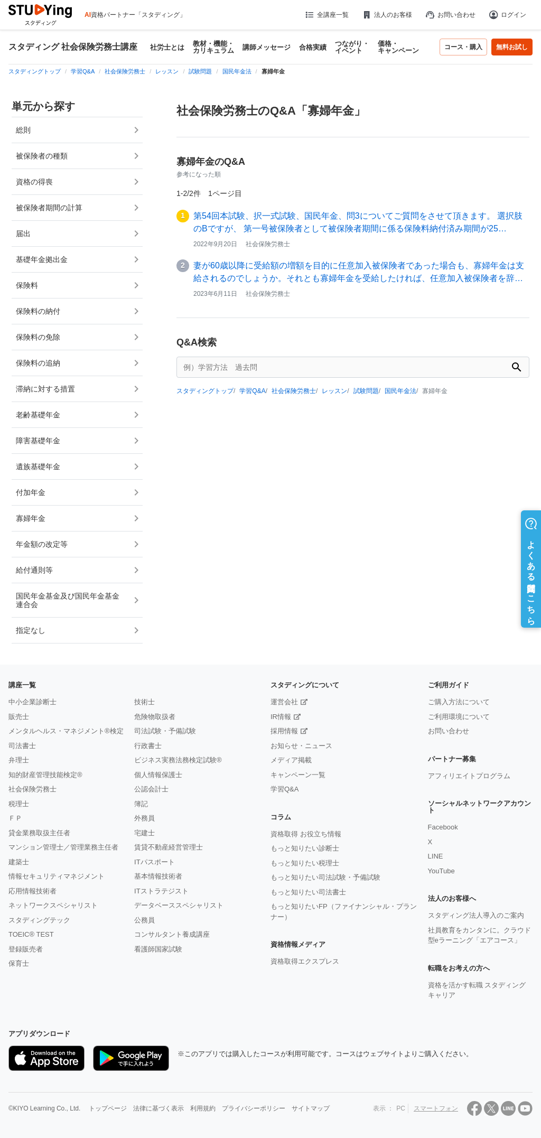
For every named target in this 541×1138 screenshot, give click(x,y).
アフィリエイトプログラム (469, 776)
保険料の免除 (38, 337)
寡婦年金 (30, 518)
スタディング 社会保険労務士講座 (72, 47)
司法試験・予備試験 (165, 731)
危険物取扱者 (154, 717)
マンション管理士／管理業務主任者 (63, 847)
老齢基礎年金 (38, 415)
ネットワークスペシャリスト (53, 905)
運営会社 (284, 702)
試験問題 (366, 391)
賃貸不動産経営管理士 (168, 847)
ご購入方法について (459, 702)
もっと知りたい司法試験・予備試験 (325, 877)
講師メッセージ (266, 47)
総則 (23, 130)
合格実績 (313, 47)
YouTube (441, 871)
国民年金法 (400, 391)
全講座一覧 (326, 15)
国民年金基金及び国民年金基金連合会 (67, 600)
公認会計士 (151, 789)
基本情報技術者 (158, 876)
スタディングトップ (205, 391)
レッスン (334, 391)
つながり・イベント (352, 47)
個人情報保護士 (158, 775)
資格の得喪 (34, 182)
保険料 (27, 285)
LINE (435, 856)
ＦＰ (15, 818)
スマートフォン (436, 1108)
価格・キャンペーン (398, 47)
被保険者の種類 (42, 156)
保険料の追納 (38, 363)
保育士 (18, 963)
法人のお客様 (386, 15)
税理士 (18, 804)
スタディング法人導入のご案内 (476, 915)
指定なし (30, 630)
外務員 (144, 818)
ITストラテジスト (161, 891)
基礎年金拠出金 (42, 259)
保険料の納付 (38, 311)
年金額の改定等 (42, 544)
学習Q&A (252, 391)
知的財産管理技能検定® (45, 775)
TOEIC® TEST (31, 934)
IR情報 (280, 717)
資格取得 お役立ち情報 (305, 834)
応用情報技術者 (32, 891)
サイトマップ (311, 1108)
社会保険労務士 (294, 391)
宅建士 (144, 833)
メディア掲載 (291, 760)
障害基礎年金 (38, 440)
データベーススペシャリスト (178, 905)
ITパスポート (154, 862)
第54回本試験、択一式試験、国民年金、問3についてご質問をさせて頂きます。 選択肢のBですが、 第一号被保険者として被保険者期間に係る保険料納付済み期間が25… (358, 222)
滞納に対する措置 (45, 389)
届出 (23, 233)
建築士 (18, 862)
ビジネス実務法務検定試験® (178, 760)
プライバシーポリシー (253, 1108)
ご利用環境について (459, 717)
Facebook (443, 827)
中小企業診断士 (32, 702)
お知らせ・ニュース (301, 746)
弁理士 (18, 760)
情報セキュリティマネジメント (56, 876)
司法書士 (22, 746)
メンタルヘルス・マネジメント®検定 (66, 731)
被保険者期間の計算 (49, 207)
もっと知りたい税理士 (304, 863)
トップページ (108, 1108)
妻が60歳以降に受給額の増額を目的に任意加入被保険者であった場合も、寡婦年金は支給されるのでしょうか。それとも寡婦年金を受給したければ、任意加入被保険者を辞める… (358, 273)
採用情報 (284, 731)
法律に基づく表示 (158, 1108)
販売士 (18, 717)
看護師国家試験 (158, 949)
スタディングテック (39, 920)
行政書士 (148, 746)
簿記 (141, 804)
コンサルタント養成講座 (172, 934)
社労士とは (167, 47)
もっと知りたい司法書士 (308, 892)
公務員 (144, 920)
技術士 (144, 702)
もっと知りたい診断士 (304, 848)
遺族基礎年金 (38, 466)
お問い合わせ (450, 15)
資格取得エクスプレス (304, 961)
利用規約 (203, 1108)
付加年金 (30, 492)
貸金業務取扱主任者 (39, 833)
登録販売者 (25, 949)
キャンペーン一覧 (297, 775)
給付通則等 (34, 570)
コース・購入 (463, 47)
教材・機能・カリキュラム (213, 47)
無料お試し (512, 47)
